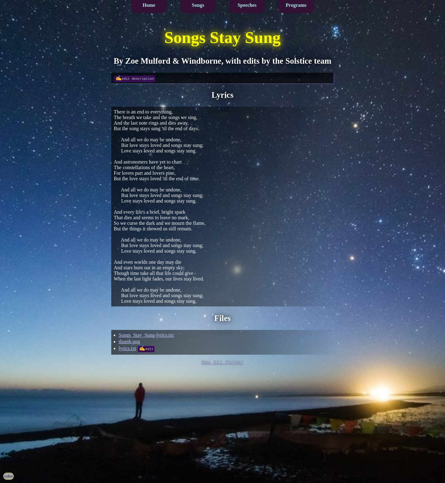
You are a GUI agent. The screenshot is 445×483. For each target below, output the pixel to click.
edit (149, 348)
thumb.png (129, 341)
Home (148, 5)
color (8, 476)
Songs (198, 5)
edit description (138, 78)
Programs (296, 5)
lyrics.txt (127, 348)
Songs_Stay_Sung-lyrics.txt (146, 335)
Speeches (247, 5)
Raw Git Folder (222, 363)
